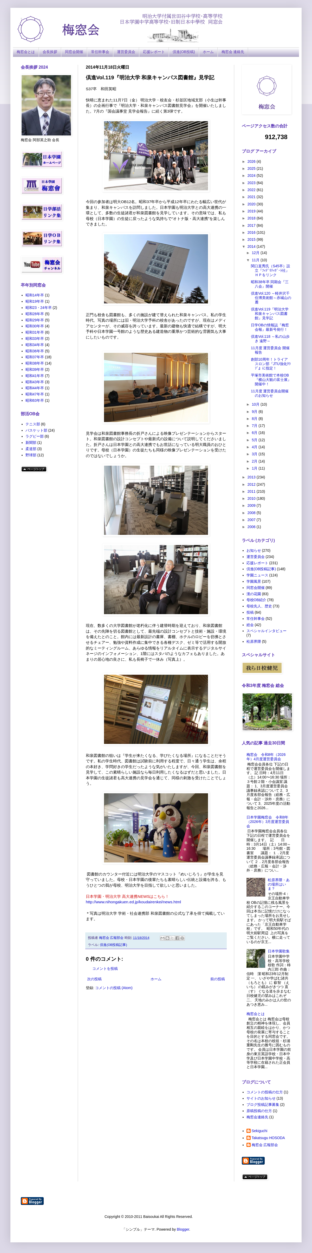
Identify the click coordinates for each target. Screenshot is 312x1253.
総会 (250, 625)
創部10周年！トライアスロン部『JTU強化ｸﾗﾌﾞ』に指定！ (271, 363)
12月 (256, 253)
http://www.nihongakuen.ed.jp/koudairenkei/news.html (133, 902)
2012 (252, 484)
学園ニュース (257, 575)
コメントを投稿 (105, 968)
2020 (252, 204)
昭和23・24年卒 (38, 308)
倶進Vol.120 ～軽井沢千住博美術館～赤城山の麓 (271, 297)
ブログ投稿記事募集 (262, 1104)
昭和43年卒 (34, 382)
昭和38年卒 (34, 363)
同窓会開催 (74, 52)
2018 (252, 218)
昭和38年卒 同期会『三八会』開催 (270, 284)
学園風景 (253, 581)
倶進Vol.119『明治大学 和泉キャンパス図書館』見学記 (270, 313)
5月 (255, 440)
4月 (255, 447)
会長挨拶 (50, 52)
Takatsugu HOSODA (268, 1138)
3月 (255, 454)
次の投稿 (94, 979)
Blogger (183, 1229)
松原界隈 (253, 641)
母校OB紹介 (256, 600)
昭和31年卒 (34, 332)
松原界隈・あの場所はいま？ (279, 884)
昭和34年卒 (34, 345)
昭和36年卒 (34, 351)
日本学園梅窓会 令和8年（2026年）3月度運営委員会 (267, 821)
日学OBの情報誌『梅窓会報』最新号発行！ (270, 327)
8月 (255, 419)
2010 (252, 498)
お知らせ (253, 550)
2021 (252, 197)
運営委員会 (126, 52)
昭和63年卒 (34, 400)
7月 (255, 426)
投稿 (250, 612)
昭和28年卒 (34, 314)
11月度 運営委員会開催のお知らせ (270, 393)
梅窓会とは (26, 52)
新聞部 (30, 442)
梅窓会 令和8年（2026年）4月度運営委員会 (266, 756)
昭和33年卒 (34, 338)
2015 (252, 239)
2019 (252, 211)
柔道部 (30, 449)
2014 (252, 246)
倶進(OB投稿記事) (113, 945)
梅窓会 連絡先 (233, 52)
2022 (252, 190)
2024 (252, 175)
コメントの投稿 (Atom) (114, 988)
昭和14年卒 (34, 295)
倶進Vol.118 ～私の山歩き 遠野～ (270, 338)
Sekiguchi (260, 1131)
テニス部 (32, 424)
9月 (255, 412)
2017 (252, 225)
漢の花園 (253, 594)
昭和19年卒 (34, 301)
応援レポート (154, 52)
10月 (256, 404)
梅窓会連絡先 (257, 1117)
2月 (255, 461)
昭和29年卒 (34, 320)
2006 (252, 527)
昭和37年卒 (34, 357)
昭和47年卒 (34, 394)
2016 (252, 232)
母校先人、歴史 (259, 606)
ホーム (208, 52)
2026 (252, 161)
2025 (252, 168)
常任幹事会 (100, 52)
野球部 (30, 455)
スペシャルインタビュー (266, 631)
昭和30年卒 (34, 326)
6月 (255, 433)
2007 (252, 520)
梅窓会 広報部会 (265, 1145)
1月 (255, 468)
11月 (256, 260)
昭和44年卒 (34, 388)
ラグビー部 (34, 436)
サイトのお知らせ (261, 1098)
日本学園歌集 (279, 951)
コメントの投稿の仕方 (264, 1092)
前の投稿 (217, 979)
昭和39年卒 (34, 369)
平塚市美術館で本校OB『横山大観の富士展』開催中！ (271, 379)
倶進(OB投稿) (184, 52)
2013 (252, 477)
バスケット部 (36, 430)
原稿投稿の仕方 (259, 1111)
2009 (252, 505)
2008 (252, 513)
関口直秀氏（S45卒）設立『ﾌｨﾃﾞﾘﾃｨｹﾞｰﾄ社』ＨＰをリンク (270, 270)
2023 (252, 183)
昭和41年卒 (34, 376)
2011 (252, 491)
